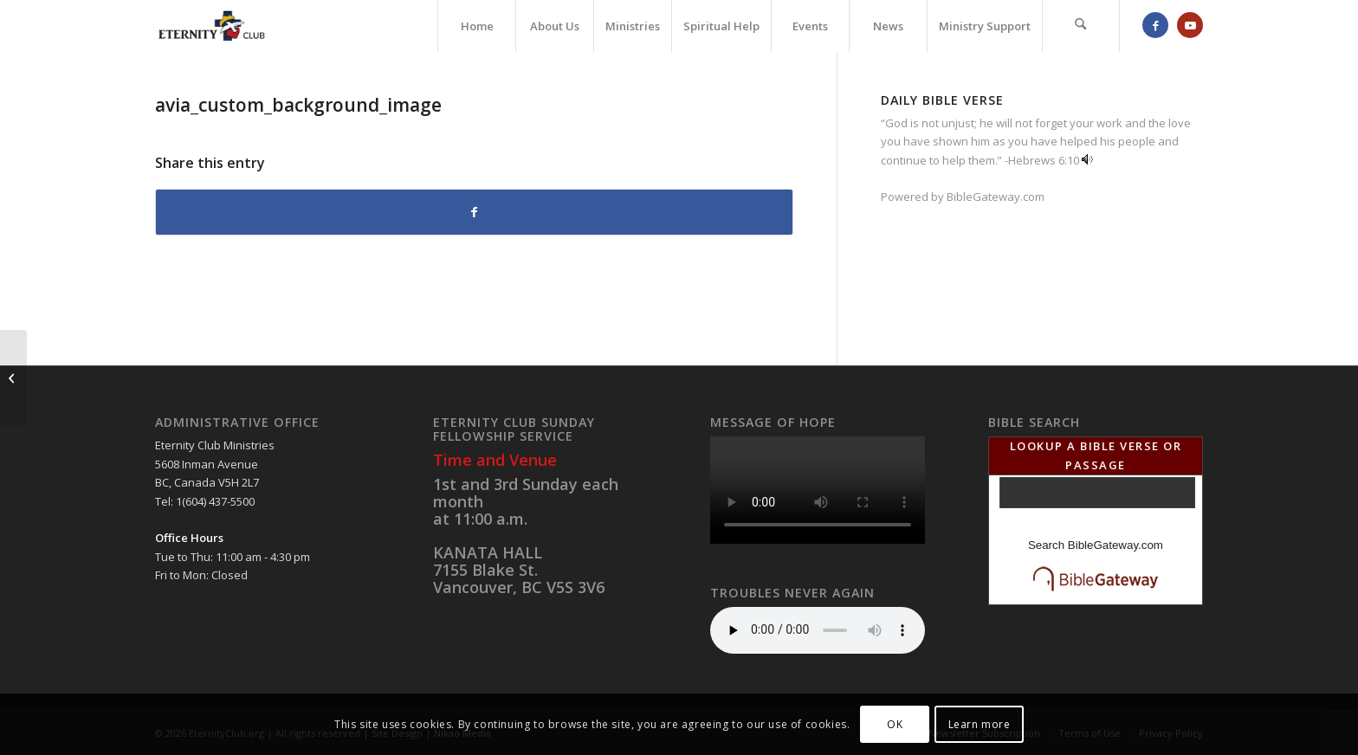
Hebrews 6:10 (1043, 160)
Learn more (979, 724)
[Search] (1081, 26)
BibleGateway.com (995, 196)
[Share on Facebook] (474, 212)
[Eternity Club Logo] (211, 26)
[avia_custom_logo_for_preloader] (13, 377)
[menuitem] (476, 26)
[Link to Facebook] (1155, 25)
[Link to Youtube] (1190, 25)
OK (894, 724)
